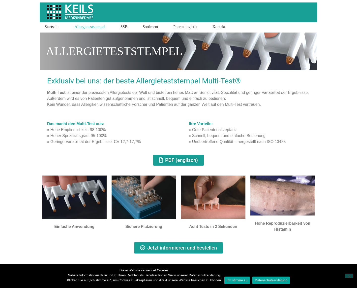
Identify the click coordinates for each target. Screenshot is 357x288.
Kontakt (218, 27)
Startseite (52, 27)
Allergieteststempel (90, 27)
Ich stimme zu (237, 280)
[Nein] (349, 276)
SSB (123, 27)
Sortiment (150, 27)
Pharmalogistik (185, 27)
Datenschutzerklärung (271, 280)
